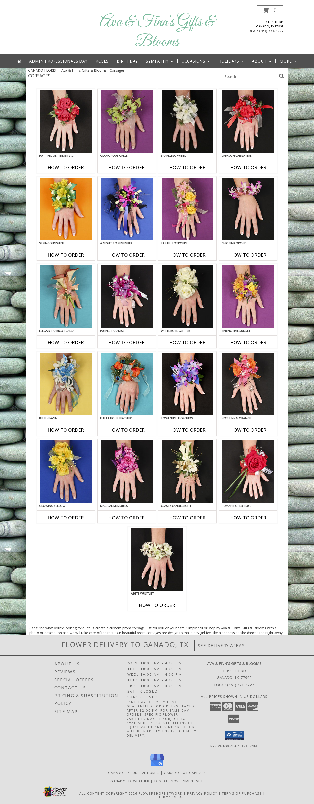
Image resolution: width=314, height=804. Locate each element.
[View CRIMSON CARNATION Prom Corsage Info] (248, 121)
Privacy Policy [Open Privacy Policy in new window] (202, 793)
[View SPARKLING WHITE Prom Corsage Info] (187, 121)
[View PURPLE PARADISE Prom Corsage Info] (127, 296)
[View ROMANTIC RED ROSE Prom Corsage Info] (248, 471)
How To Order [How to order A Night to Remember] (126, 255)
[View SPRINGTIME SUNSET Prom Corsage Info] (248, 296)
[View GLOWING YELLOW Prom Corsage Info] (66, 471)
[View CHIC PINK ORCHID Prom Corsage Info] (248, 209)
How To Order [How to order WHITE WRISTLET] (157, 605)
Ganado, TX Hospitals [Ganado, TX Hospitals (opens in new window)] (185, 772)
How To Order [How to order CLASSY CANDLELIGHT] (187, 517)
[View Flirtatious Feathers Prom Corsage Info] (127, 384)
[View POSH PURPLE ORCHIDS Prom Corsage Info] (187, 384)
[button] (270, 10)
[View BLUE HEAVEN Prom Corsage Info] (66, 384)
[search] (282, 76)
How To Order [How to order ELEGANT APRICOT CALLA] (66, 342)
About (262, 61)
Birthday (127, 61)
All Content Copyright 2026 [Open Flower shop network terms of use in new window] (108, 793)
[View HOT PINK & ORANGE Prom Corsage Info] (248, 384)
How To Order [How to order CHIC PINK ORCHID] (248, 255)
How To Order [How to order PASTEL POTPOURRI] (187, 255)
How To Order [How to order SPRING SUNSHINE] (66, 255)
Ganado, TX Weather (129, 781)
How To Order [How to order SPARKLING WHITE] (187, 167)
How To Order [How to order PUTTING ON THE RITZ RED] (66, 167)
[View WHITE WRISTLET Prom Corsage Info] (157, 559)
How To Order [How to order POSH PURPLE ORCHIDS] (187, 430)
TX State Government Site (179, 781)
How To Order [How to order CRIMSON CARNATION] (248, 167)
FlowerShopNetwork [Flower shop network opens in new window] (161, 793)
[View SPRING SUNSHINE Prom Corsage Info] (66, 209)
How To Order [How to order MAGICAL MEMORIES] (126, 517)
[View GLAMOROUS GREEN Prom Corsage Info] (127, 121)
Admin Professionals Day (58, 61)
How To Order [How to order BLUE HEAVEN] (66, 430)
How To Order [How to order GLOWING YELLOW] (66, 517)
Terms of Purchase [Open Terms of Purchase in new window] (242, 793)
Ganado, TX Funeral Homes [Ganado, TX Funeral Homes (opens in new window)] (134, 772)
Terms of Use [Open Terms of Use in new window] (172, 796)
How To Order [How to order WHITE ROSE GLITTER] (187, 342)
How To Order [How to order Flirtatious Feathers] (126, 430)
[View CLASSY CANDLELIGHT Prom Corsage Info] (187, 471)
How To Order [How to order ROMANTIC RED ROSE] (248, 517)
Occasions (196, 61)
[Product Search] (250, 76)
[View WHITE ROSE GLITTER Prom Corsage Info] (187, 296)
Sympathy (160, 61)
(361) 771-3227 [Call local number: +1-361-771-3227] (271, 30)
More (289, 61)
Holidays (231, 61)
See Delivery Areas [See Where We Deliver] (221, 645)
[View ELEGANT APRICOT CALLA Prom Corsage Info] (66, 296)
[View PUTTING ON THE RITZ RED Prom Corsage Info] (66, 121)
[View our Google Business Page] (157, 766)
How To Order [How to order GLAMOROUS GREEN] (126, 167)
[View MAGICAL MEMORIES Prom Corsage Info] (127, 471)
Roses (102, 61)
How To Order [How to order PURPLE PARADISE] (126, 342)
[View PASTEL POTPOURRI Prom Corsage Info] (187, 209)
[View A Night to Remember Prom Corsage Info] (127, 209)
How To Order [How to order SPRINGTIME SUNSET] (248, 342)
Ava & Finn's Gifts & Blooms (157, 32)
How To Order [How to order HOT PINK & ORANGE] (248, 430)
